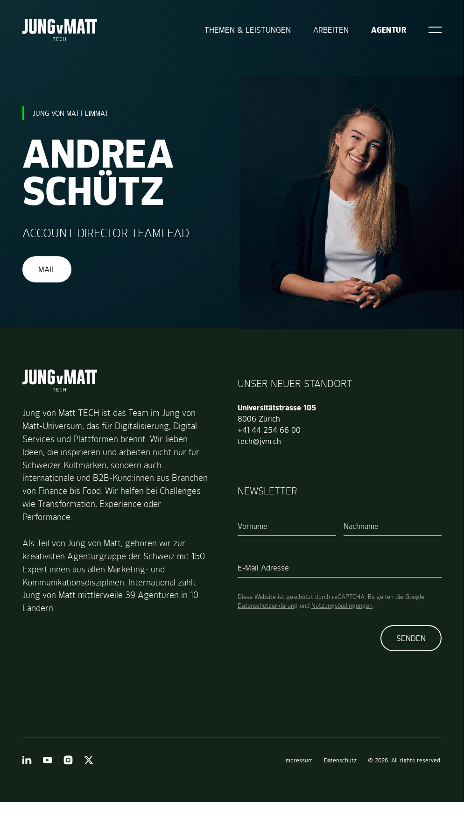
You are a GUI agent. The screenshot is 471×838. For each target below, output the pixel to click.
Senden (411, 638)
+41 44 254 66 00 (269, 430)
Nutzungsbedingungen (342, 605)
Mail (47, 269)
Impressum (298, 760)
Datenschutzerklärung (268, 605)
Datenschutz (340, 760)
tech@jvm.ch (259, 441)
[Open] (435, 30)
